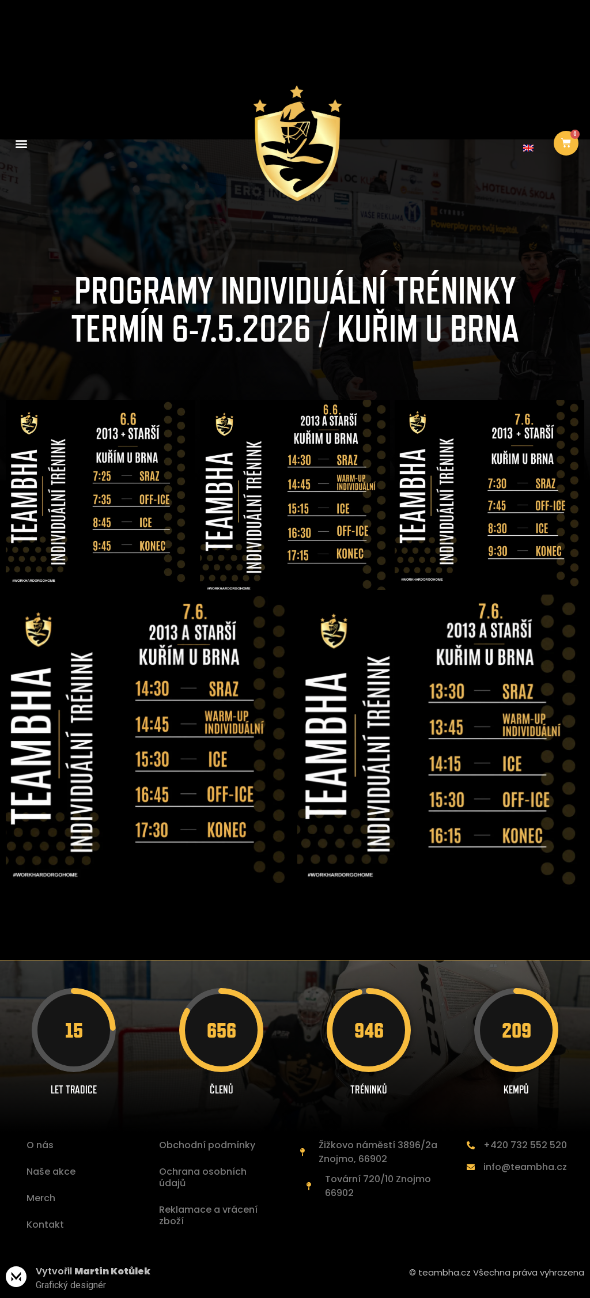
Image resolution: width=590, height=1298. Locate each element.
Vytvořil (93, 1271)
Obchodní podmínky (207, 1145)
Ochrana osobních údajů (203, 1177)
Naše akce (51, 1171)
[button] (21, 143)
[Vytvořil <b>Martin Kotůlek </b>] (16, 1276)
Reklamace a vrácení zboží (208, 1215)
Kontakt (45, 1224)
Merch (41, 1198)
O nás (40, 1145)
